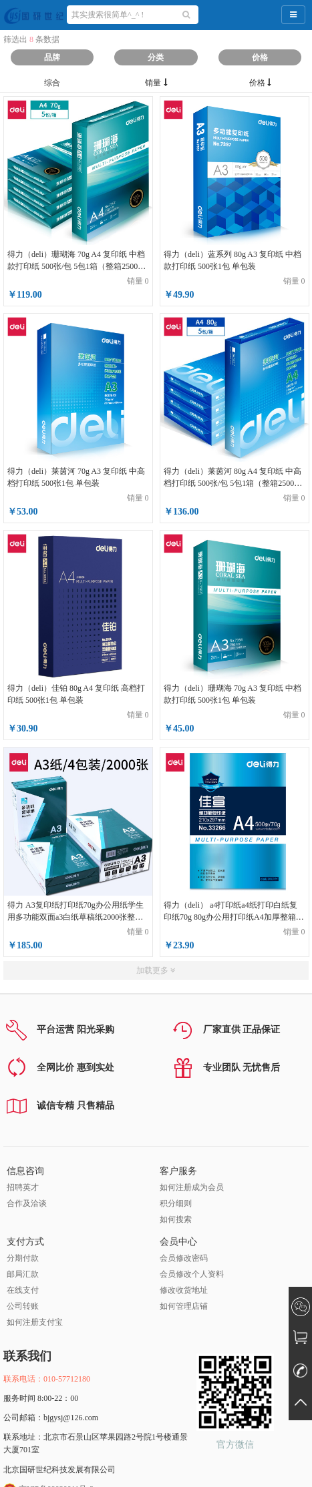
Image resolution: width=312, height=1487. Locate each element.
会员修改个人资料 (192, 1274)
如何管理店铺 (184, 1306)
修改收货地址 (184, 1290)
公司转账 (23, 1306)
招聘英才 (23, 1187)
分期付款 (23, 1258)
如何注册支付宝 (35, 1322)
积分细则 (176, 1203)
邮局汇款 (23, 1274)
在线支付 (23, 1290)
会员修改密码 (184, 1258)
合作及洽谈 (27, 1203)
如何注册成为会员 (192, 1187)
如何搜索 (176, 1219)
